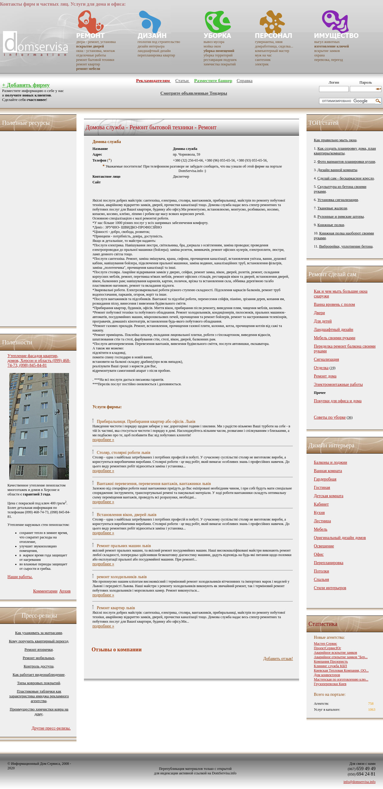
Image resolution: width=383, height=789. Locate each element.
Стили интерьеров (330, 588)
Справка (244, 80)
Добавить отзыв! (278, 658)
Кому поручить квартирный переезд (38, 641)
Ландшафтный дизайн (333, 329)
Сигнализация (326, 359)
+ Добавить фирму (26, 85)
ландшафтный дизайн (154, 51)
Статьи (182, 80)
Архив (65, 591)
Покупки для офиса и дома (338, 401)
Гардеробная (325, 479)
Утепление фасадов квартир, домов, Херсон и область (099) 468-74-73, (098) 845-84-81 (39, 361)
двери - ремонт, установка (96, 42)
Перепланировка (329, 563)
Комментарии (45, 591)
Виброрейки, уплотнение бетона (346, 246)
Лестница (322, 521)
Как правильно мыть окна (335, 140)
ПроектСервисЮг (327, 648)
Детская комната (329, 496)
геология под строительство (158, 42)
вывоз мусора (214, 42)
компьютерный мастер (272, 51)
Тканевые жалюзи (332, 208)
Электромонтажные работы (338, 384)
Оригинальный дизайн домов (340, 537)
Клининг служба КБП (330, 666)
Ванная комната (328, 471)
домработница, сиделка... (274, 46)
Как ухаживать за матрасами (38, 632)
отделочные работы (91, 55)
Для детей (323, 321)
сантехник (262, 60)
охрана (319, 55)
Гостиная (322, 487)
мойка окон (212, 46)
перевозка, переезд (328, 60)
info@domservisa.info (360, 782)
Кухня (319, 512)
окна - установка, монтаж (95, 51)
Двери (319, 313)
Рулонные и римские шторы (341, 216)
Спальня (321, 579)
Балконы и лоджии (330, 462)
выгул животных (327, 42)
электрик (262, 64)
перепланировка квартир (156, 55)
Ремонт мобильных (38, 658)
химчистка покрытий (220, 64)
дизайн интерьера (150, 46)
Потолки (321, 571)
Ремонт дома (325, 376)
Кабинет (321, 504)
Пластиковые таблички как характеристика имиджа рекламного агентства (39, 696)
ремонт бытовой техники (95, 60)
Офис (319, 554)
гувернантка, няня (268, 42)
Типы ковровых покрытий (38, 683)
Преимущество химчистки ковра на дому (39, 711)
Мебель (320, 529)
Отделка (321, 368)
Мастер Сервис (325, 643)
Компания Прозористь (331, 661)
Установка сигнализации (338, 199)
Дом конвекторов (327, 675)
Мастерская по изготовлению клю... (341, 679)
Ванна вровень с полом (334, 304)
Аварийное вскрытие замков (335, 652)
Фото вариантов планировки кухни (346, 161)
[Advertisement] (31, 227)
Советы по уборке (330, 417)
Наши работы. (20, 577)
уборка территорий (218, 55)
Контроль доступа (38, 666)
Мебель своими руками (335, 338)
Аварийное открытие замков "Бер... (341, 657)
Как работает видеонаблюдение (39, 674)
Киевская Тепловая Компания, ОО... (341, 670)
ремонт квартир (88, 64)
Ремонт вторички (38, 649)
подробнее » (103, 440)
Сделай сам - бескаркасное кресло (346, 178)
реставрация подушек (220, 60)
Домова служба (106, 141)
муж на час (263, 55)
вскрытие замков (327, 51)
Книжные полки (331, 224)
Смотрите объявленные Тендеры (193, 93)
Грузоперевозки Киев (330, 684)
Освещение (324, 546)
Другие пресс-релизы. (51, 728)
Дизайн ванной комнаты (337, 170)
